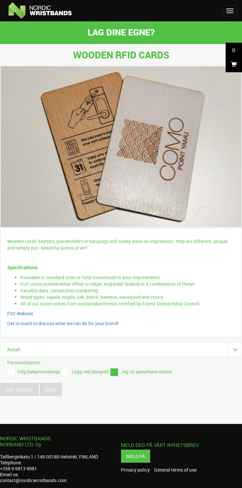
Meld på (135, 456)
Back (51, 390)
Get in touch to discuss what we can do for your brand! (63, 323)
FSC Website (20, 313)
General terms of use (175, 470)
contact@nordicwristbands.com (33, 480)
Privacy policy (135, 470)
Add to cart (19, 390)
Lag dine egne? (121, 32)
